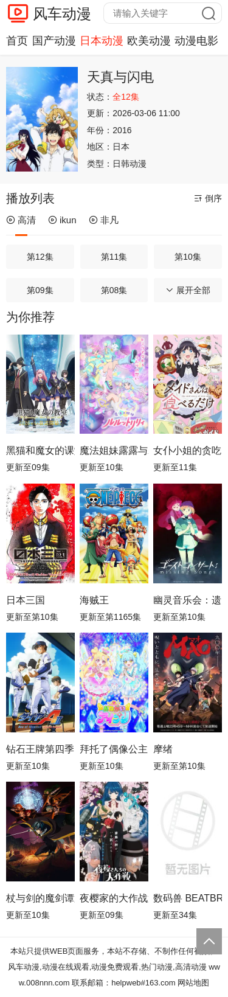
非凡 (104, 220)
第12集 (40, 257)
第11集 (114, 257)
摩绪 (163, 749)
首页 (17, 41)
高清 (21, 220)
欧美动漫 (149, 41)
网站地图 (193, 982)
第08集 (114, 290)
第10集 (187, 257)
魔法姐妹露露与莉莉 (114, 450)
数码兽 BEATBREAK (187, 898)
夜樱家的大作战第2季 (114, 898)
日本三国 (25, 600)
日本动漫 (101, 41)
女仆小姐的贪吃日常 (187, 450)
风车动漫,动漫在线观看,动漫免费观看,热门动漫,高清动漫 (107, 966)
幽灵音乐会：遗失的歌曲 (187, 600)
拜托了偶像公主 (114, 749)
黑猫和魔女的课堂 (40, 450)
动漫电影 (196, 41)
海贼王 (94, 600)
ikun (62, 220)
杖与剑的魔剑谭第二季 (40, 898)
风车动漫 (62, 13)
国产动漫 (54, 41)
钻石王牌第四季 (40, 749)
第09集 (40, 290)
